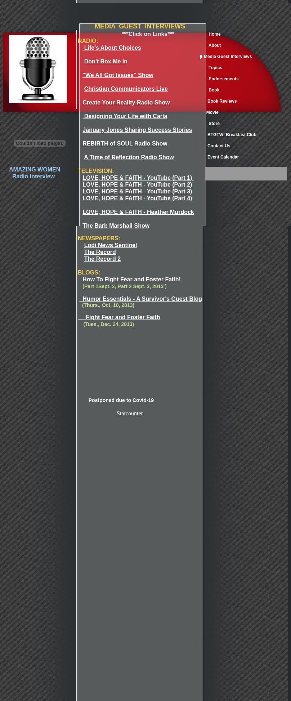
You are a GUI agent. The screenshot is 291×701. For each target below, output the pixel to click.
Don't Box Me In (105, 61)
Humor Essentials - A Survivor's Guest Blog (140, 299)
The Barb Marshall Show (115, 226)
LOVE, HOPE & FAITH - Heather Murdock (138, 212)
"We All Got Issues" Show (117, 75)
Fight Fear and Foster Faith (119, 317)
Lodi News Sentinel (110, 245)
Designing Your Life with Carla (125, 116)
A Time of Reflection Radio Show (129, 157)
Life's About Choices (111, 48)
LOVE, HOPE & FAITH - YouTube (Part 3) (137, 191)
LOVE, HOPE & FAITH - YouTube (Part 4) (136, 198)
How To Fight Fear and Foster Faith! (131, 279)
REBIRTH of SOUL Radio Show (124, 143)
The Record (100, 252)
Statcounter (130, 413)
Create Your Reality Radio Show (126, 102)
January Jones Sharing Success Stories (137, 130)
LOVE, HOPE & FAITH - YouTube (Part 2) (137, 185)
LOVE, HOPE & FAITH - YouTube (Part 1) (137, 178)
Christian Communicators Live (126, 89)
